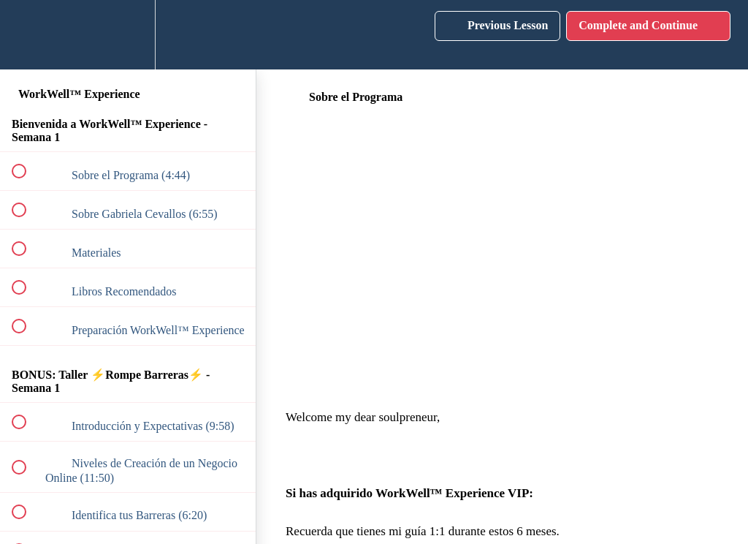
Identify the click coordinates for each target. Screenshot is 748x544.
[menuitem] (128, 34)
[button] (27, 34)
